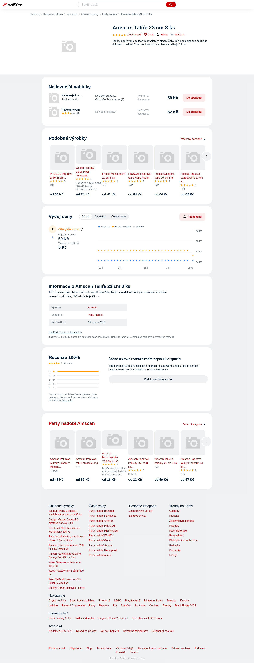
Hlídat (162, 34)
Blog (89, 648)
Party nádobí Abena (100, 555)
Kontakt (120, 652)
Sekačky (125, 605)
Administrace (104, 648)
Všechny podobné (193, 139)
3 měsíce (100, 216)
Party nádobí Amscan (101, 520)
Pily (115, 605)
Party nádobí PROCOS (102, 525)
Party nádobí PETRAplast (103, 530)
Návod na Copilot (86, 631)
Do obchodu (194, 97)
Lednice (53, 605)
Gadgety (174, 511)
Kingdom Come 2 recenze (113, 618)
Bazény (166, 605)
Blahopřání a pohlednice (183, 540)
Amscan (92, 307)
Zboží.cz (35, 14)
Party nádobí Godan (100, 540)
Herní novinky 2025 (60, 618)
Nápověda (76, 648)
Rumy (91, 605)
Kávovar (185, 600)
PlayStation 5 (132, 600)
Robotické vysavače (73, 605)
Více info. (67, 400)
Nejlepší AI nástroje (162, 631)
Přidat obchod (57, 648)
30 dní (85, 216)
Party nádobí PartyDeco (102, 515)
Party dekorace (178, 530)
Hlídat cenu (192, 216)
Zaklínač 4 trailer (84, 618)
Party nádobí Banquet (101, 511)
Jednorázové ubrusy (140, 511)
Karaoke (174, 515)
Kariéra (134, 652)
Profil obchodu (70, 99)
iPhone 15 (104, 600)
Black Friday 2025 (185, 605)
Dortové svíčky (137, 515)
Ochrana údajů (124, 648)
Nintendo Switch (153, 600)
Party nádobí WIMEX (101, 535)
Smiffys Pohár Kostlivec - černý (66, 588)
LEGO (117, 600)
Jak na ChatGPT (109, 631)
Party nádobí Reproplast (103, 550)
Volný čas (72, 14)
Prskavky (174, 545)
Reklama (200, 648)
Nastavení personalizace (152, 648)
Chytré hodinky (57, 600)
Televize (171, 600)
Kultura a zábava (53, 14)
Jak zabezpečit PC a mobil (147, 618)
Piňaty (172, 555)
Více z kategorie (194, 424)
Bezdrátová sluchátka (82, 600)
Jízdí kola (139, 605)
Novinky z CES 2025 (60, 631)
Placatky (174, 525)
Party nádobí (109, 14)
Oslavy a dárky (89, 14)
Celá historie (118, 216)
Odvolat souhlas (180, 648)
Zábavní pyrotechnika (181, 520)
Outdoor (154, 605)
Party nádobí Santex (100, 545)
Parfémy (104, 605)
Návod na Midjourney (135, 631)
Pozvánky (174, 550)
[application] (148, 247)
